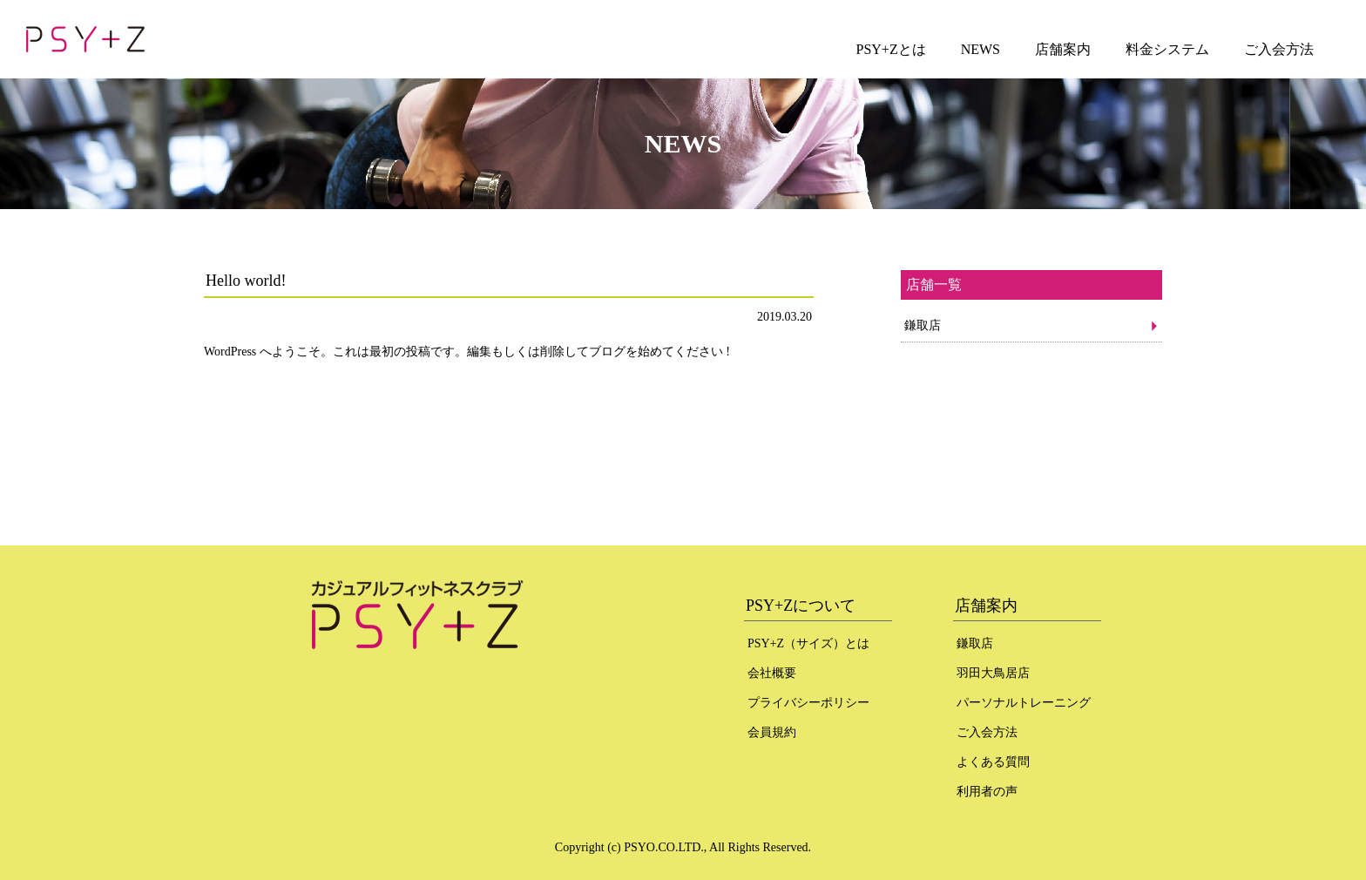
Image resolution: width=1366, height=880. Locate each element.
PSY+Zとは (891, 49)
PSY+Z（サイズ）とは (808, 643)
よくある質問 (993, 761)
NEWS (980, 49)
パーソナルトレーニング (1024, 702)
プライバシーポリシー (808, 702)
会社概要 (771, 673)
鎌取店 (922, 325)
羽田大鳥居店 (993, 673)
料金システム (1167, 49)
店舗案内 (1063, 49)
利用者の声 (987, 791)
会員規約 (771, 732)
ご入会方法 (1279, 49)
